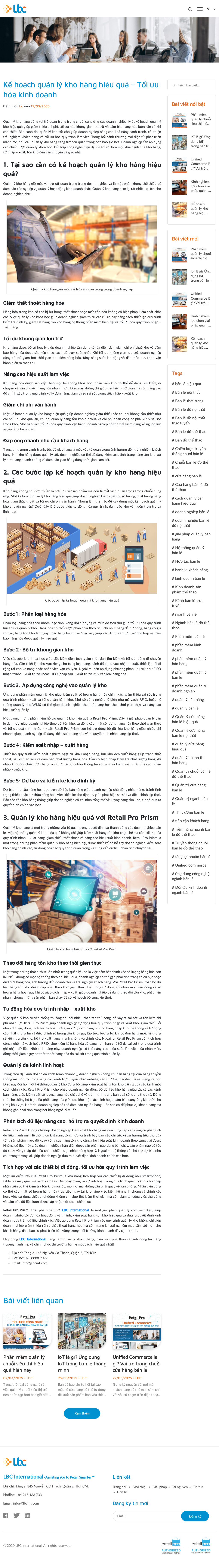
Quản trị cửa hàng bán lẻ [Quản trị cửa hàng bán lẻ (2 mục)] (189, 787)
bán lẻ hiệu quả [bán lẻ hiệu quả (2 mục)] (188, 384)
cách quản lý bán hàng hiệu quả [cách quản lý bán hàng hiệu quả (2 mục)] (188, 501)
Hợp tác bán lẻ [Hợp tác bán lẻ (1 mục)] (187, 562)
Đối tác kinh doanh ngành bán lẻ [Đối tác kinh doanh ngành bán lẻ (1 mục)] (189, 890)
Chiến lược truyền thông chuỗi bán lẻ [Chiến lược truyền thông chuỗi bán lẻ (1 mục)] (189, 451)
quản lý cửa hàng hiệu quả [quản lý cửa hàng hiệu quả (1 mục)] (188, 746)
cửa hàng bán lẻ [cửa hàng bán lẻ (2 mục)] (188, 476)
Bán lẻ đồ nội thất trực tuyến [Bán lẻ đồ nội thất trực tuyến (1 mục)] (188, 420)
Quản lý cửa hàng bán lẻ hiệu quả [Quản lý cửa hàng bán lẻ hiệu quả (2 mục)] (188, 719)
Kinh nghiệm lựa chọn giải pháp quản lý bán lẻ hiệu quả (200, 191)
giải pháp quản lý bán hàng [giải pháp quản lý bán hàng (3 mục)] (191, 536)
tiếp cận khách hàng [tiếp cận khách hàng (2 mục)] (192, 821)
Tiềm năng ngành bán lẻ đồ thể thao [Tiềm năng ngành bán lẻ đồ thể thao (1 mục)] (191, 832)
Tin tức (198, 1487)
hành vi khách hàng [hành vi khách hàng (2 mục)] (191, 570)
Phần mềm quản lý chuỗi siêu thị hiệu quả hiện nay (24, 1363)
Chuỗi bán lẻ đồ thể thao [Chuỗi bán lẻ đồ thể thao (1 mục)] (190, 465)
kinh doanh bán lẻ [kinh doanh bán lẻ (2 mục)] (190, 579)
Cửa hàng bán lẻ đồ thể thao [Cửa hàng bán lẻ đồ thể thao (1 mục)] (190, 487)
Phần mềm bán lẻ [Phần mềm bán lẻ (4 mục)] (190, 637)
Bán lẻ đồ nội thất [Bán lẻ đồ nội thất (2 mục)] (190, 410)
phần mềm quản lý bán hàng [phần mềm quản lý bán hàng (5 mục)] (189, 661)
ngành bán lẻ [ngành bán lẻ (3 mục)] (186, 614)
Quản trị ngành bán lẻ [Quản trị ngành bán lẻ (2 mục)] (190, 801)
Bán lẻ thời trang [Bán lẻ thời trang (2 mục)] (189, 401)
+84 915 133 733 (29, 1495)
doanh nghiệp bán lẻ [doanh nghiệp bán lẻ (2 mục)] (192, 512)
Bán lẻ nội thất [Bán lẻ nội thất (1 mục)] (187, 393)
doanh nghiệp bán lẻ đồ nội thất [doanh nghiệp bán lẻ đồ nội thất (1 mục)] (190, 523)
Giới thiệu (139, 1487)
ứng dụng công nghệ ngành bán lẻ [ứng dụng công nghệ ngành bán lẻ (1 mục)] (191, 876)
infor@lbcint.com (26, 1503)
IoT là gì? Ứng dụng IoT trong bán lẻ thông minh (82, 1363)
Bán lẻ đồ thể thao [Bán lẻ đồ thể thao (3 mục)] (190, 432)
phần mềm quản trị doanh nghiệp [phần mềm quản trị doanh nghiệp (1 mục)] (189, 688)
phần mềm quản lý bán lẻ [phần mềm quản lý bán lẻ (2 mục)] (189, 675)
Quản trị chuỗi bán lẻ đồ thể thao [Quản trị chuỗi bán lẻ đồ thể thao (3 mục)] (191, 774)
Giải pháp (159, 1487)
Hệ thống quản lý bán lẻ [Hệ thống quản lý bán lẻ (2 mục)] (188, 550)
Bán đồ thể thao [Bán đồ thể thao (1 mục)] (188, 440)
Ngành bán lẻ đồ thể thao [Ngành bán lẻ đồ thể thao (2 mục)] (191, 625)
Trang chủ (120, 1487)
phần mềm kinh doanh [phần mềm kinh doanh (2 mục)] (186, 647)
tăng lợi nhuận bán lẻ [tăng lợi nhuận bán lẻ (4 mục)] (192, 857)
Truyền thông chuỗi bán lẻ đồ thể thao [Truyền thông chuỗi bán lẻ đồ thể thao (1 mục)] (190, 845)
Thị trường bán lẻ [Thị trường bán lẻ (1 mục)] (189, 812)
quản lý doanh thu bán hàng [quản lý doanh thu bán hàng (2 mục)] (189, 760)
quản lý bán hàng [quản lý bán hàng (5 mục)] (189, 700)
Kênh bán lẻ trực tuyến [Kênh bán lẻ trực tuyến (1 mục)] (187, 603)
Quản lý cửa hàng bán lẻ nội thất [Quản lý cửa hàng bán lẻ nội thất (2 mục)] (188, 733)
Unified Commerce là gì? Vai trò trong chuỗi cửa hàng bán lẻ (136, 1363)
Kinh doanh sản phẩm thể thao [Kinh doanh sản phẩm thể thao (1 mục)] (186, 589)
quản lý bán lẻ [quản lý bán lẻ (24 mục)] (187, 708)
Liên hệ (122, 1492)
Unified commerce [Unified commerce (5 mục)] (191, 865)
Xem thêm (82, 1413)
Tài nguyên (180, 1487)
